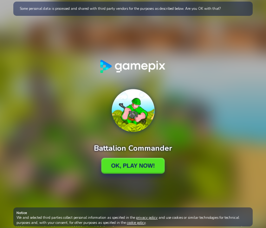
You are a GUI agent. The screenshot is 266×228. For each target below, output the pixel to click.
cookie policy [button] (136, 222)
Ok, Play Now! (133, 165)
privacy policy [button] (147, 217)
